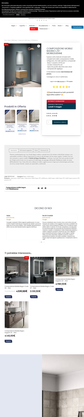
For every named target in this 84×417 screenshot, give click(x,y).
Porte (54, 25)
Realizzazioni (44, 29)
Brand (60, 25)
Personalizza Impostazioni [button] (8, 14)
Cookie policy (37, 7)
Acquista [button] (8, 296)
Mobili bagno (14, 40)
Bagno (14, 25)
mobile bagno (51, 178)
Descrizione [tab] (14, 150)
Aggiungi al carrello (60, 122)
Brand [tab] (36, 150)
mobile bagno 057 (60, 178)
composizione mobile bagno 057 (33, 178)
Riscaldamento (44, 25)
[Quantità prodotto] (49, 122)
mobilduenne (44, 178)
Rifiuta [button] (18, 14)
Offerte (34, 29)
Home (5, 40)
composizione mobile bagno (17, 178)
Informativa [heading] (5, 3)
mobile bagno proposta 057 (72, 178)
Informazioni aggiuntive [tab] (26, 150)
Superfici (23, 25)
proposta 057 (7, 179)
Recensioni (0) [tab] (44, 150)
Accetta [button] (23, 14)
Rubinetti (33, 25)
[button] (38, 46)
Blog (67, 25)
